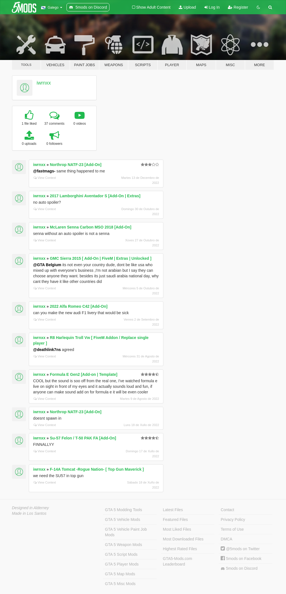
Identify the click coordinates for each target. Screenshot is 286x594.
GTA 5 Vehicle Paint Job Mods (126, 532)
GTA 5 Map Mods (120, 574)
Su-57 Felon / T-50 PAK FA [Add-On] (83, 438)
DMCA (226, 539)
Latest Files (173, 510)
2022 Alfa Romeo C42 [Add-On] (78, 306)
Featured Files (175, 519)
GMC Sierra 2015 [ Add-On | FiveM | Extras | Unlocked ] (100, 258)
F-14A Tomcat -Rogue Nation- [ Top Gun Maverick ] (97, 469)
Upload (187, 7)
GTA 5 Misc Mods (120, 583)
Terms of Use (232, 529)
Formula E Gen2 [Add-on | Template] (83, 374)
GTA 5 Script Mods (121, 554)
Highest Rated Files (180, 549)
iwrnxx (44, 83)
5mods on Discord (239, 568)
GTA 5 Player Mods (122, 564)
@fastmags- (44, 171)
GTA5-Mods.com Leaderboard (177, 561)
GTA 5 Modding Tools (123, 510)
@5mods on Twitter (240, 548)
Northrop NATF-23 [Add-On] (75, 164)
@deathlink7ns (47, 349)
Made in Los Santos (29, 513)
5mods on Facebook (241, 558)
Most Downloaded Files (183, 539)
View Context (45, 177)
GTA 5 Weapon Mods (123, 544)
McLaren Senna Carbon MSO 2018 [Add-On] (90, 227)
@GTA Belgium (47, 265)
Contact (227, 510)
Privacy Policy (233, 519)
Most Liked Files (177, 529)
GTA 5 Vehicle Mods (122, 519)
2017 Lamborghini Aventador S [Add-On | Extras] (95, 196)
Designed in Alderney (30, 508)
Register (238, 7)
